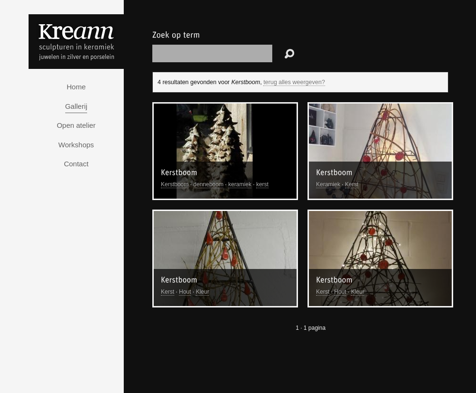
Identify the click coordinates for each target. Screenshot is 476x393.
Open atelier (76, 125)
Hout (185, 291)
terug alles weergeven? (294, 82)
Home (76, 87)
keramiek (239, 184)
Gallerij (76, 106)
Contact (76, 164)
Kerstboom (174, 184)
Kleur (202, 291)
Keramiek (328, 184)
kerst (262, 184)
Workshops (76, 145)
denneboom (208, 184)
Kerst (351, 184)
